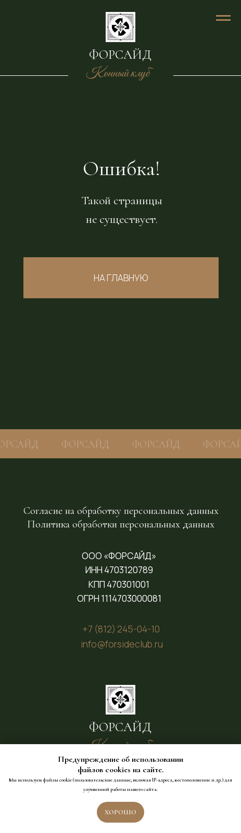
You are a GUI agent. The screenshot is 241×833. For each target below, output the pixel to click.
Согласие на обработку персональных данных (121, 510)
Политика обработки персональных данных (120, 524)
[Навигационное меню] (223, 18)
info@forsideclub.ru (122, 644)
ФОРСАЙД (120, 54)
